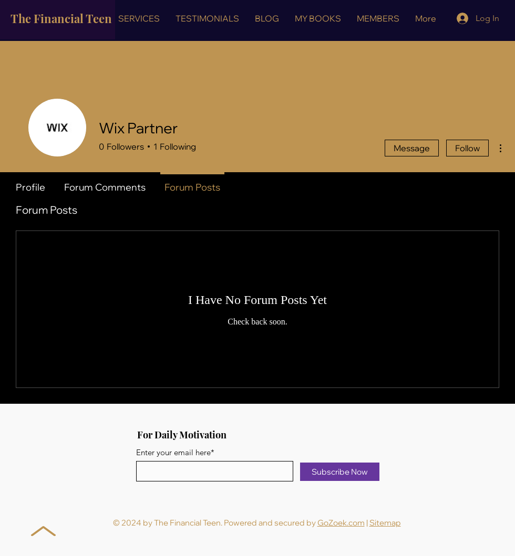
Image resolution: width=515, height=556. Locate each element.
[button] (139, 18)
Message (412, 148)
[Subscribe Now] (339, 472)
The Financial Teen (61, 18)
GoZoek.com (341, 523)
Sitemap (385, 523)
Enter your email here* (175, 452)
